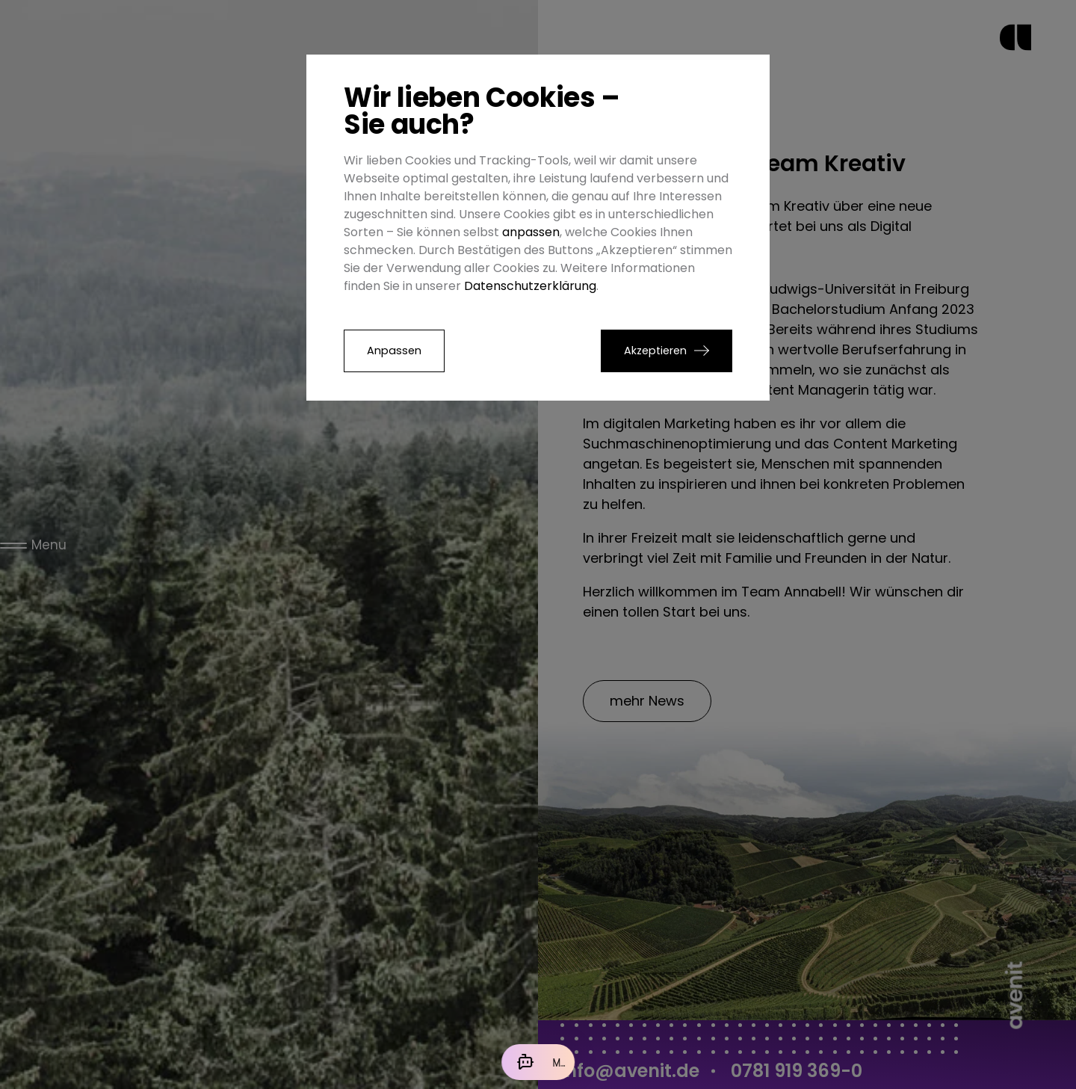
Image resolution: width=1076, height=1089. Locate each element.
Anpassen (394, 350)
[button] (666, 351)
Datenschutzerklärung (530, 285)
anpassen (531, 232)
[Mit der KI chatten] (538, 1062)
